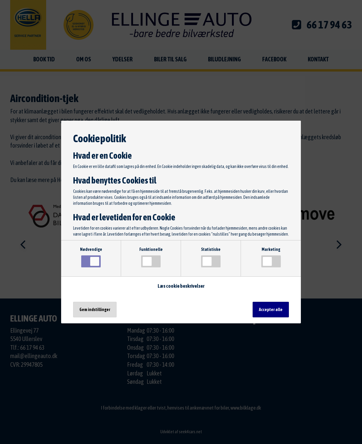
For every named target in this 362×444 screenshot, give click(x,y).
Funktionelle (151, 257)
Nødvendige (91, 257)
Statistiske (211, 257)
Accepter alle (271, 309)
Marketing (271, 257)
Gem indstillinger (94, 309)
